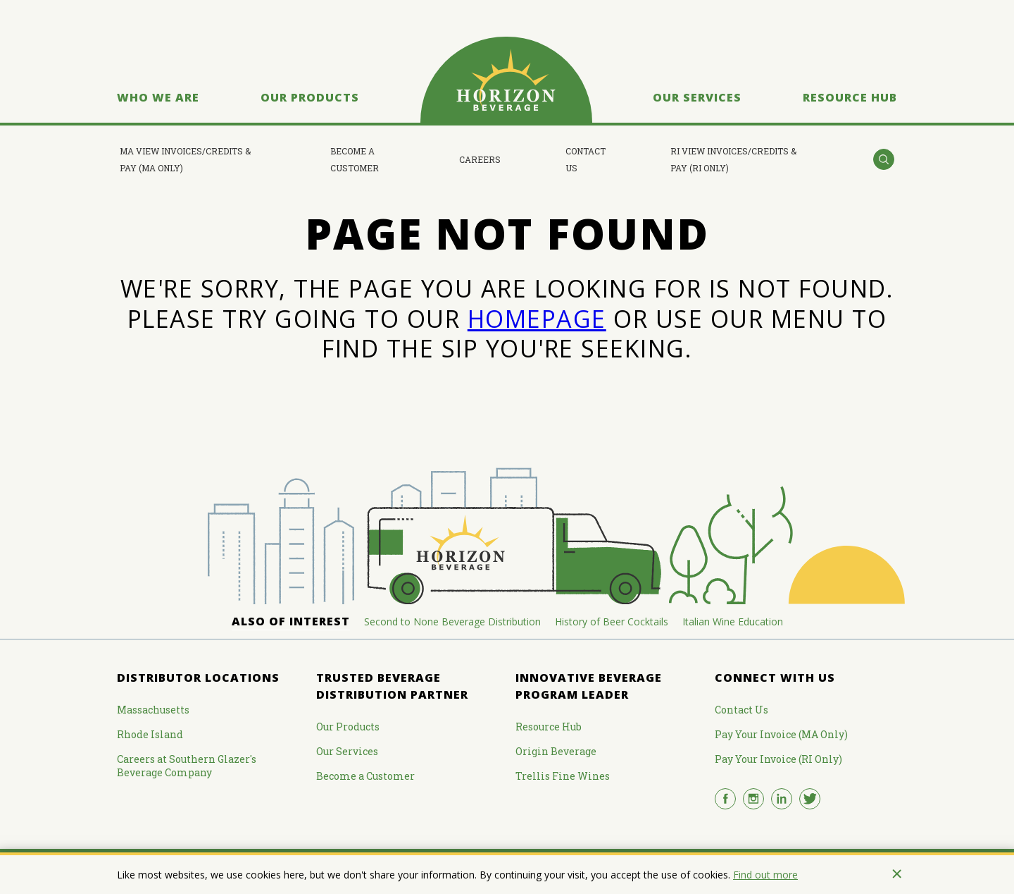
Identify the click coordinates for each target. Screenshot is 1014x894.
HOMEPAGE (537, 318)
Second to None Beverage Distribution (452, 621)
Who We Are (158, 97)
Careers (480, 159)
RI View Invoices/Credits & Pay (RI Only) (733, 159)
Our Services (697, 97)
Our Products (310, 97)
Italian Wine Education (732, 621)
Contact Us (585, 159)
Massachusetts (153, 709)
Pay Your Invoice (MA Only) (781, 734)
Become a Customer (354, 159)
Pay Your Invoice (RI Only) (778, 759)
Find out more (765, 874)
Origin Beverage (555, 751)
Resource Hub (850, 97)
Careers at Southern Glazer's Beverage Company (186, 765)
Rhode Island (150, 734)
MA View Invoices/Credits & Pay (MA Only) (185, 159)
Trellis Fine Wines (562, 776)
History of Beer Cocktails (611, 621)
